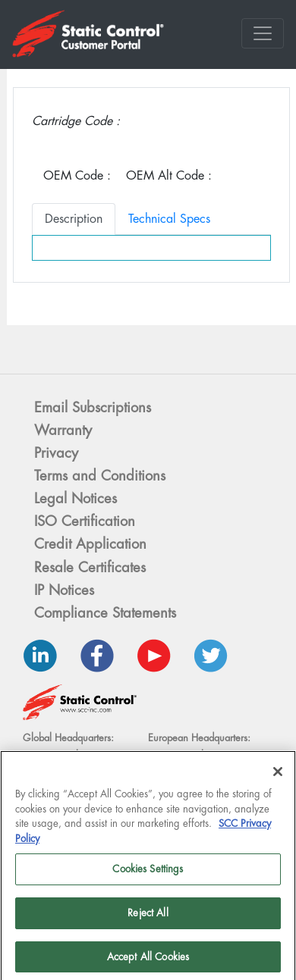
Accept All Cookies (148, 961)
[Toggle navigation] (262, 33)
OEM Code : (77, 175)
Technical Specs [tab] (169, 219)
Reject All (148, 918)
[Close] (277, 777)
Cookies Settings (147, 874)
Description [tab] (73, 219)
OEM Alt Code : (169, 175)
